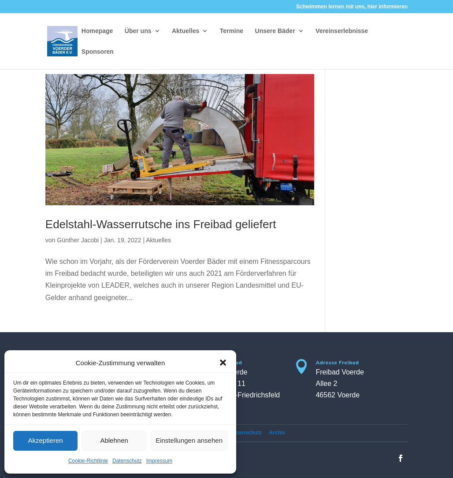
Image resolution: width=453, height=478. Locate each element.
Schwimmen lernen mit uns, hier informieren (352, 7)
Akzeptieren (45, 440)
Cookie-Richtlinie (88, 461)
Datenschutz (127, 461)
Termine (231, 31)
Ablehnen (114, 440)
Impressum (159, 461)
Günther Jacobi (78, 240)
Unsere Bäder (275, 31)
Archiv (277, 433)
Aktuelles (185, 31)
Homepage (97, 31)
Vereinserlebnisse (342, 31)
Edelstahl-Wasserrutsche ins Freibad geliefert (160, 224)
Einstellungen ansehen (189, 440)
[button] (223, 362)
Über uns (138, 31)
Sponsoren (98, 51)
